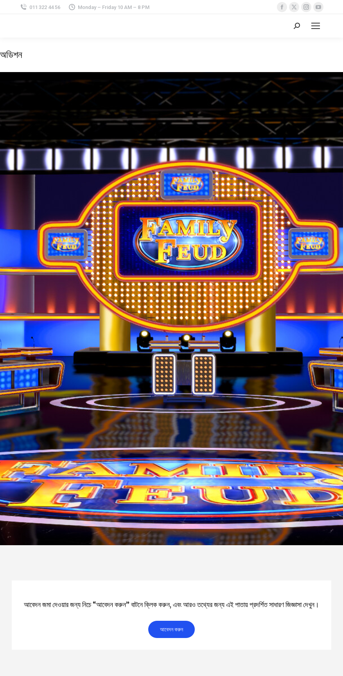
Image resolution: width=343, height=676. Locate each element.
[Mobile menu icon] (315, 26)
